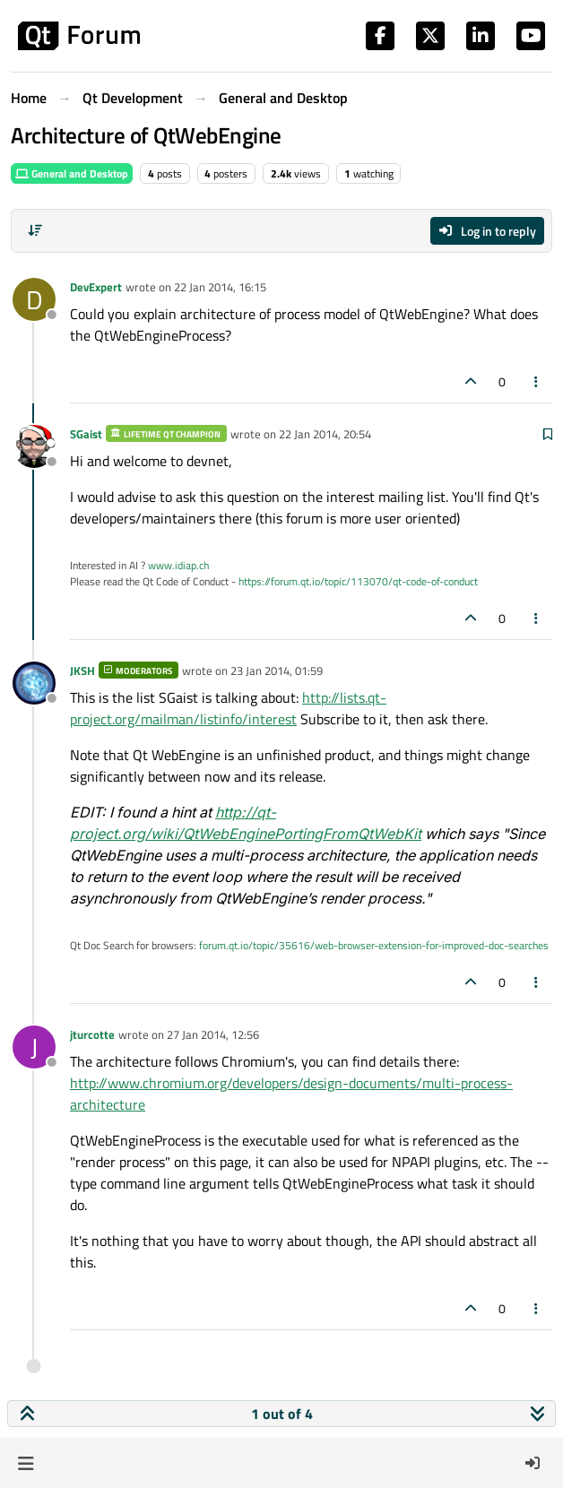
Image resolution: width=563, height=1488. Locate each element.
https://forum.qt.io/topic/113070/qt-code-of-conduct (358, 581)
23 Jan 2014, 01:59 (276, 670)
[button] (25, 1463)
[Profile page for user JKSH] (34, 683)
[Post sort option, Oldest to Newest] (35, 230)
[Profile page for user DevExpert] (34, 299)
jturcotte (92, 1034)
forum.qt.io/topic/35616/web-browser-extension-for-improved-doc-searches (374, 945)
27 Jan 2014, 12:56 (213, 1034)
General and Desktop (71, 173)
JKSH (82, 670)
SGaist (86, 434)
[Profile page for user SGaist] (34, 446)
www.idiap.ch (178, 565)
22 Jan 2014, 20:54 (325, 434)
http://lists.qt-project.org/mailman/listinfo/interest (228, 708)
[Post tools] (537, 381)
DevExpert (96, 287)
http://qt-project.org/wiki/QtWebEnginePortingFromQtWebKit (245, 822)
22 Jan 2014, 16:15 (220, 287)
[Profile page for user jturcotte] (34, 1046)
